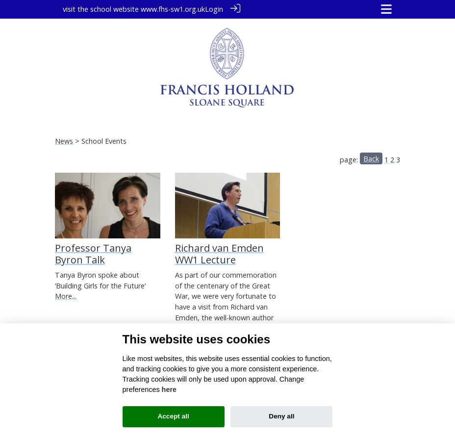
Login (214, 9)
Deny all (281, 416)
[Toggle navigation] (386, 9)
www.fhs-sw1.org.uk (173, 9)
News (64, 140)
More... (65, 295)
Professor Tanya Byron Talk (93, 253)
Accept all (173, 416)
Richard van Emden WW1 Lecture (219, 253)
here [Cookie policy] (169, 389)
